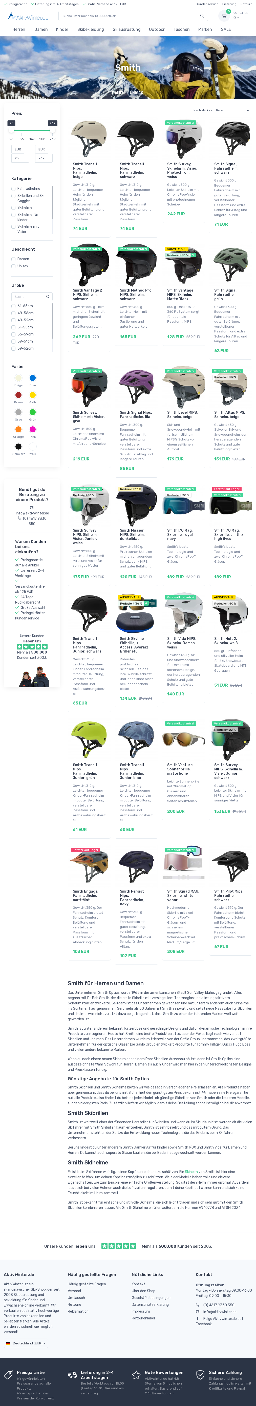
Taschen (182, 29)
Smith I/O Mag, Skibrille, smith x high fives (228, 524)
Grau (18, 419)
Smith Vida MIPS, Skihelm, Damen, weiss (181, 628)
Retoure (246, 4)
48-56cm (25, 313)
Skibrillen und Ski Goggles (30, 198)
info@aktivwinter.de (216, 1287)
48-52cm (25, 320)
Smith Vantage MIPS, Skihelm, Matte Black (180, 291)
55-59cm (25, 334)
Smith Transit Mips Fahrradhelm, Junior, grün (85, 753)
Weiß (32, 454)
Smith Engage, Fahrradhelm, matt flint (85, 874)
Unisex (22, 266)
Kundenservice (207, 4)
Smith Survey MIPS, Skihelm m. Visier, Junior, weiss (87, 526)
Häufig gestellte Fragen (87, 1259)
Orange (18, 436)
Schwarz (18, 454)
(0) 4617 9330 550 (215, 1280)
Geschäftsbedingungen (151, 1273)
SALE (226, 29)
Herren (18, 29)
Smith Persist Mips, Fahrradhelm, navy (132, 876)
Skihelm (191, 1147)
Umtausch (76, 1273)
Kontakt (138, 1259)
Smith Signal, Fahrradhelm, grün (226, 291)
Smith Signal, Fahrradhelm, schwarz (226, 168)
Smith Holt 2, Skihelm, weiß (226, 626)
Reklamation (78, 1287)
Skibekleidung (90, 29)
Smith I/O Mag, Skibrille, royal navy (180, 524)
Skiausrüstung (127, 29)
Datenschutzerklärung (150, 1280)
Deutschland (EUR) (24, 1318)
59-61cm (25, 341)
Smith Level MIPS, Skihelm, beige (182, 407)
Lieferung (229, 4)
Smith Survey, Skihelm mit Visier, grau (89, 409)
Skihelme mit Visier (28, 229)
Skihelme (24, 207)
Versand (74, 1266)
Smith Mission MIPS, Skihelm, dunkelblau (132, 524)
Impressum (141, 1287)
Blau (33, 385)
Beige (18, 385)
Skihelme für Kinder (27, 217)
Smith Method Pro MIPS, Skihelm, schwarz (136, 291)
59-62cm (25, 348)
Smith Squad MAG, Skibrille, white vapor (183, 874)
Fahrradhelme (28, 189)
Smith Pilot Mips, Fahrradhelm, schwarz (229, 874)
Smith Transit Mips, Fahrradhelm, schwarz (132, 170)
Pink (33, 436)
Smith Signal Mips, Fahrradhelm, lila (136, 407)
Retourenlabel (143, 1293)
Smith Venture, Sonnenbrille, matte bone (180, 751)
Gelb (32, 402)
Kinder (62, 29)
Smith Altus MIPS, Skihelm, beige (229, 407)
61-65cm (25, 306)
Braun (18, 402)
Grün (32, 419)
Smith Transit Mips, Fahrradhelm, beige (85, 170)
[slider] (11, 130)
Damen (41, 29)
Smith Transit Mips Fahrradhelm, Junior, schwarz (87, 630)
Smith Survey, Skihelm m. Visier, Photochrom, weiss (182, 170)
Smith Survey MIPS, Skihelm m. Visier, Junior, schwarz (228, 753)
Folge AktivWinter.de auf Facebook (219, 1296)
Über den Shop (143, 1266)
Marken (205, 29)
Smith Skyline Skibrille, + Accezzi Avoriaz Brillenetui (134, 630)
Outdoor (157, 29)
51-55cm (25, 327)
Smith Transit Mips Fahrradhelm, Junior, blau (132, 753)
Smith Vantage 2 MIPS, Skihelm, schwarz (87, 291)
